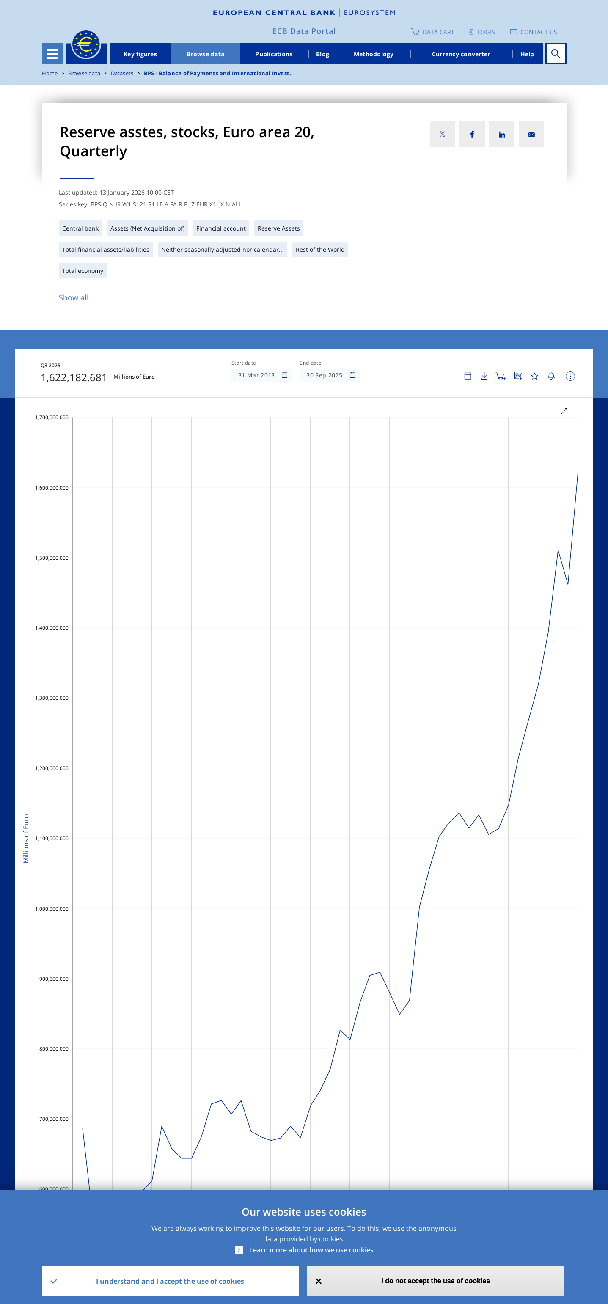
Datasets (122, 73)
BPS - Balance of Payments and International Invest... (219, 73)
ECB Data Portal (304, 31)
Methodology (374, 54)
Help (527, 54)
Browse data (205, 54)
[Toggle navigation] (52, 53)
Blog (322, 54)
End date (311, 363)
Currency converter (461, 54)
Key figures (140, 54)
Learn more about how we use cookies (311, 1249)
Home (50, 73)
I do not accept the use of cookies (435, 1281)
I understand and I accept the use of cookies (170, 1281)
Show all (74, 297)
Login (487, 32)
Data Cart (438, 32)
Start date (243, 363)
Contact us (538, 32)
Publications (273, 54)
